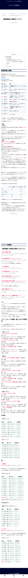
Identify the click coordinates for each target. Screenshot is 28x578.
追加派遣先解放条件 (5, 79)
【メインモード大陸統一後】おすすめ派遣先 (15, 61)
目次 (12, 54)
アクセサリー (9, 66)
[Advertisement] (14, 37)
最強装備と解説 (8, 56)
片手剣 (8, 63)
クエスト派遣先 (8, 58)
